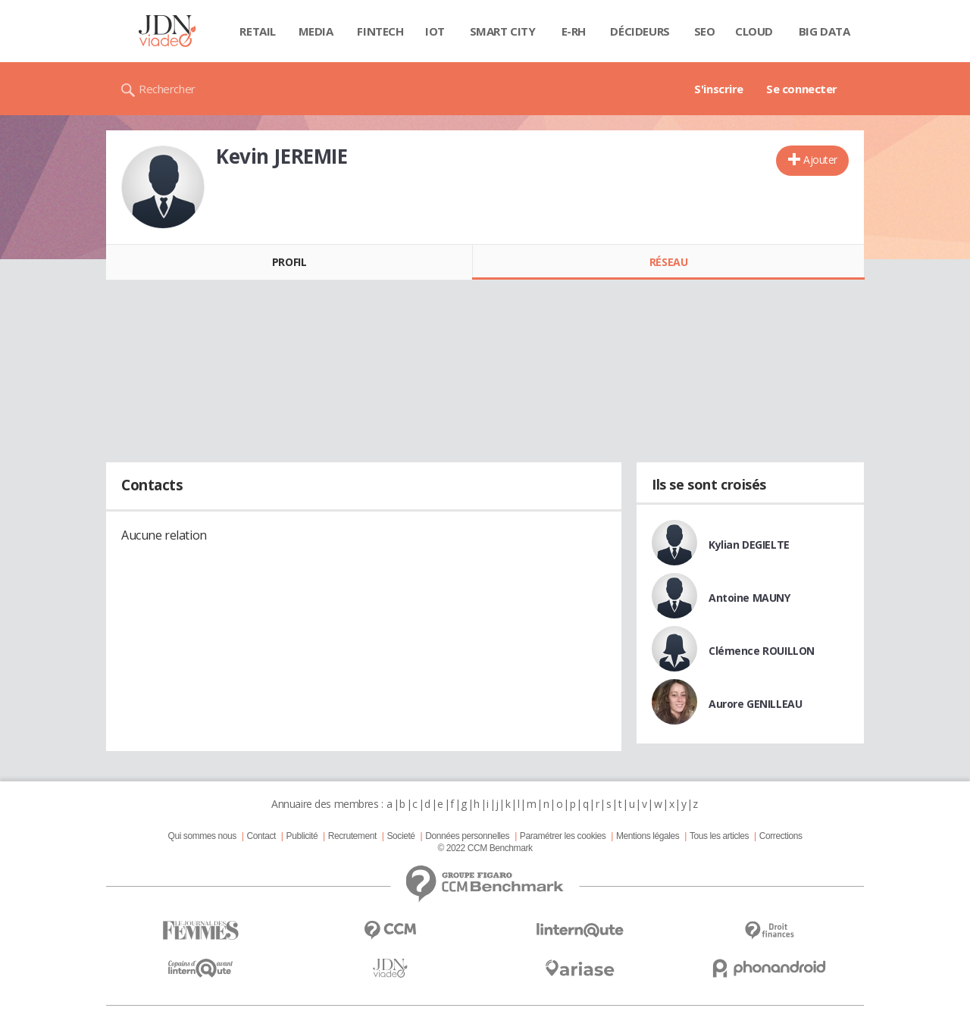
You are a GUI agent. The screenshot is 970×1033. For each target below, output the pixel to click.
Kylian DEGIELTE (749, 544)
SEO (704, 31)
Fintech (380, 31)
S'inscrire (718, 88)
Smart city (503, 31)
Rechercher (167, 88)
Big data (824, 31)
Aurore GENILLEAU (755, 703)
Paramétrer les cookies (562, 836)
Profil (289, 262)
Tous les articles (719, 836)
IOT (435, 31)
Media (316, 31)
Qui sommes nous (201, 836)
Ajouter (820, 159)
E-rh (574, 31)
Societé (400, 836)
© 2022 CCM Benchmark (484, 848)
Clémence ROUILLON (762, 650)
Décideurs (639, 31)
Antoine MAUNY (749, 597)
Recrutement (352, 836)
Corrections (781, 836)
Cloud (754, 31)
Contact (261, 836)
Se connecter (801, 88)
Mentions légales (647, 836)
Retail (257, 31)
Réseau (668, 262)
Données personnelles (467, 836)
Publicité (302, 836)
